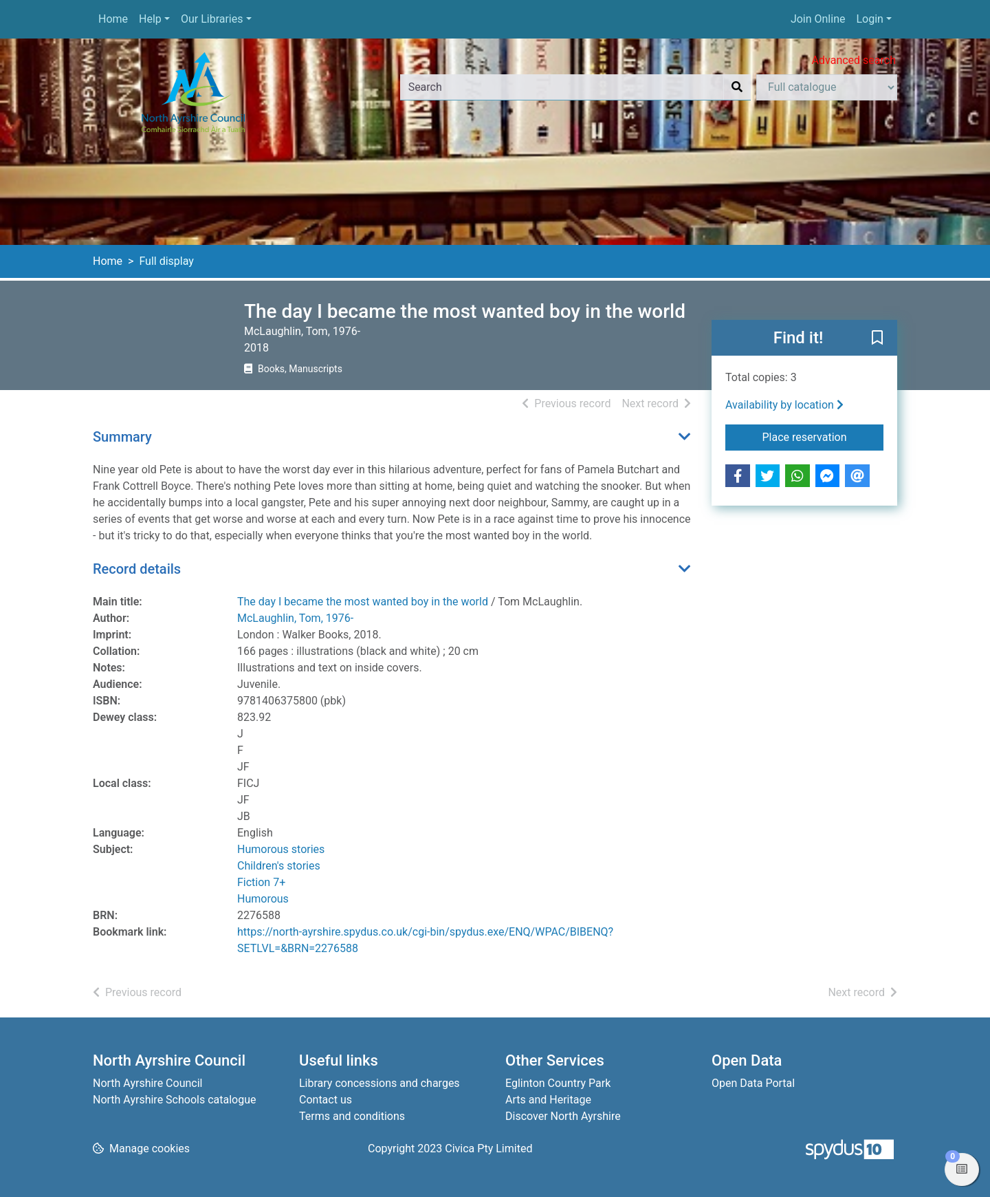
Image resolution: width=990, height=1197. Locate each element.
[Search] (737, 87)
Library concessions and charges (379, 1083)
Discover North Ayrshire (563, 1116)
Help (150, 18)
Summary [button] (122, 437)
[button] (877, 338)
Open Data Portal (753, 1083)
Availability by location (784, 404)
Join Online (818, 18)
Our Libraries (212, 18)
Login (869, 18)
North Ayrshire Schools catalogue (174, 1099)
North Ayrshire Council (147, 1083)
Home (113, 18)
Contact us (325, 1099)
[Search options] (826, 87)
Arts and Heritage (548, 1099)
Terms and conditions (352, 1116)
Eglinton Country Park (557, 1083)
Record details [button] (137, 569)
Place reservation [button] (823, 436)
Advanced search (854, 60)
